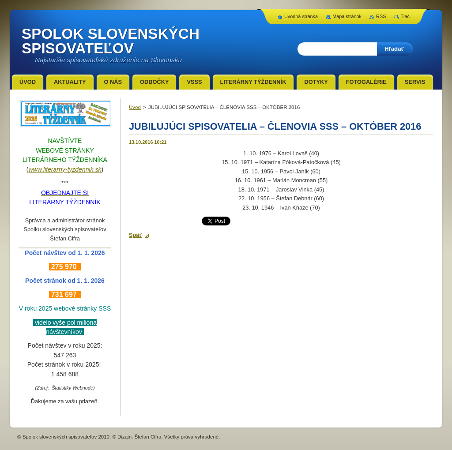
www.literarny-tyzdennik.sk (65, 169)
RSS (381, 16)
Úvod (135, 107)
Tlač (405, 16)
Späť (135, 235)
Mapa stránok (347, 16)
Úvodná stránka (301, 16)
